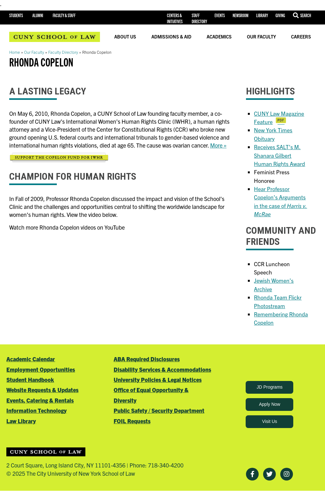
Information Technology (36, 410)
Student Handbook (30, 379)
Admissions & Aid (171, 36)
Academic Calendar (30, 359)
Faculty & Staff (64, 15)
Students (16, 15)
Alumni (37, 15)
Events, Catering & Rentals (40, 400)
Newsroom (241, 15)
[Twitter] (269, 474)
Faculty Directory (63, 52)
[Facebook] (252, 474)
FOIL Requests (132, 421)
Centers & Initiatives (174, 18)
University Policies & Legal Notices (158, 379)
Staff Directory (199, 18)
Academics (219, 36)
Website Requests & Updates (42, 389)
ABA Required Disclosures (147, 359)
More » (218, 145)
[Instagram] (286, 474)
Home (14, 52)
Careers (301, 36)
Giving (280, 15)
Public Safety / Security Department (159, 410)
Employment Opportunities (40, 369)
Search (305, 15)
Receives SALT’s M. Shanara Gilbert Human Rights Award (279, 155)
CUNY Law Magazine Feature (279, 117)
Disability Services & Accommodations (162, 369)
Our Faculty (261, 36)
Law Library (21, 421)
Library (262, 15)
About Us (125, 36)
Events (220, 15)
